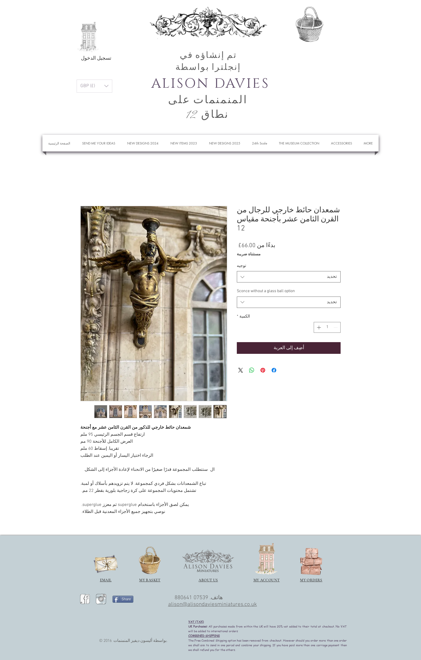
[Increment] (318, 327)
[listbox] (94, 86)
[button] (333, 22)
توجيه (241, 265)
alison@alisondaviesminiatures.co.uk (212, 604)
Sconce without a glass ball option (266, 291)
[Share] (123, 599)
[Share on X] (240, 370)
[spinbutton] (327, 327)
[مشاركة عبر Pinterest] (262, 370)
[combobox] (289, 276)
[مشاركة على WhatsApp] (251, 370)
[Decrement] (336, 327)
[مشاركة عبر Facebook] (273, 370)
